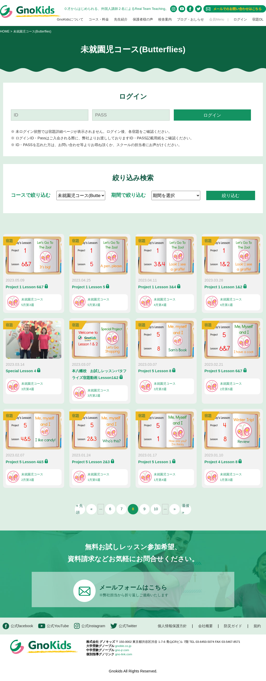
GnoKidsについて (70, 19)
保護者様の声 (143, 19)
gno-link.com (123, 654)
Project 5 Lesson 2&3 (91, 462)
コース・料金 (99, 19)
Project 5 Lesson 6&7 (223, 371)
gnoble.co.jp (123, 645)
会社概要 (205, 626)
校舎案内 (165, 19)
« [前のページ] (91, 509)
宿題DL (257, 19)
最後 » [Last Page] (185, 509)
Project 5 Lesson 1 (154, 462)
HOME (5, 31)
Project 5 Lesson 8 (154, 371)
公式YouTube (53, 626)
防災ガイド (233, 626)
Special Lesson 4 (21, 371)
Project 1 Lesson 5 (88, 287)
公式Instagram (89, 626)
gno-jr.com (122, 650)
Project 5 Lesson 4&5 (25, 462)
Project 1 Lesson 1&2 (223, 287)
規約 (257, 626)
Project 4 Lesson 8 (220, 462)
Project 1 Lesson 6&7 (25, 287)
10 (156, 509)
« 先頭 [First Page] (79, 509)
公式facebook (18, 626)
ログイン (240, 19)
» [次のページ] (175, 509)
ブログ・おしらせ (190, 19)
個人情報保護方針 (172, 626)
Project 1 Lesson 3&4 (157, 287)
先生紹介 (121, 19)
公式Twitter (123, 626)
